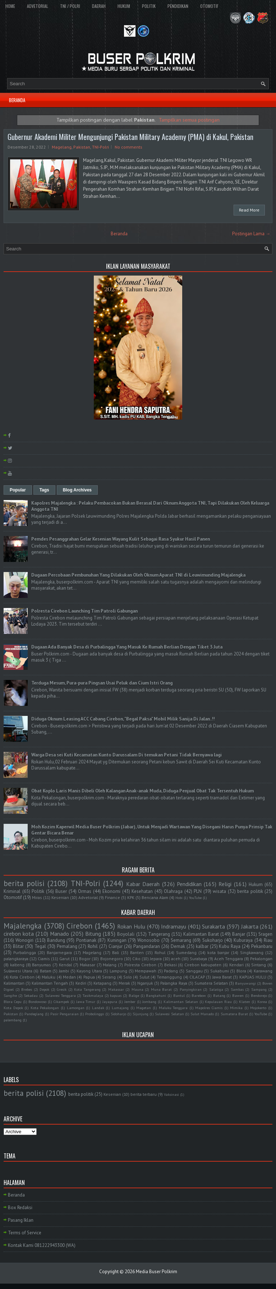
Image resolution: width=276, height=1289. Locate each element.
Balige (134, 995)
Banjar (238, 934)
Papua (89, 977)
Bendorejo (259, 995)
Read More (249, 210)
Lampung (118, 970)
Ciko (136, 958)
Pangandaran (146, 946)
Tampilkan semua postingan (189, 119)
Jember (129, 1001)
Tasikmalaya (93, 995)
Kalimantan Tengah (50, 983)
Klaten (244, 1001)
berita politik (250, 891)
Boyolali (125, 934)
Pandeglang (33, 1013)
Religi (224, 884)
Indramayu (173, 926)
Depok (44, 989)
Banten (137, 952)
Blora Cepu (13, 1001)
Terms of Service (24, 1233)
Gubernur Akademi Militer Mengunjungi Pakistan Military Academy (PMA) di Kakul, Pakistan (130, 136)
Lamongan (75, 1007)
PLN (198, 891)
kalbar (202, 946)
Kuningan (116, 940)
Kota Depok (13, 1007)
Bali (115, 952)
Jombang (149, 1001)
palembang (13, 1019)
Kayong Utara (89, 970)
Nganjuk (145, 983)
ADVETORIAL (37, 6)
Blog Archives (77, 490)
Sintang (258, 964)
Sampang (259, 989)
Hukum (256, 884)
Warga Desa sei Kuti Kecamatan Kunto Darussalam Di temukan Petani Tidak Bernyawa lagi (126, 755)
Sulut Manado (202, 1013)
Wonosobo (148, 940)
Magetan (143, 1007)
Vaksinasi (171, 1094)
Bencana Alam (155, 897)
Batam (45, 970)
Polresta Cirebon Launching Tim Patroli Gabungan (84, 611)
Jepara (156, 958)
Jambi (64, 970)
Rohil (93, 946)
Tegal (40, 946)
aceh (175, 958)
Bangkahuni (156, 995)
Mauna (137, 989)
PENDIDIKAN (177, 6)
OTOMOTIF (209, 6)
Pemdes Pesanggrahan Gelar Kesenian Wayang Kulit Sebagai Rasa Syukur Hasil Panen (120, 539)
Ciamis (44, 958)
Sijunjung (140, 1013)
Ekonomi (111, 891)
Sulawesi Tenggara (60, 995)
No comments (128, 147)
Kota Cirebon (22, 977)
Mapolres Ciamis (208, 1007)
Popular (18, 490)
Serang (109, 977)
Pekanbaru (261, 946)
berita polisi (24, 883)
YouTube (195, 897)
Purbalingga (24, 952)
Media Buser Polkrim (156, 1271)
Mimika (236, 1007)
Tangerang (159, 934)
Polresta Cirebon (140, 964)
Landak (98, 1007)
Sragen (265, 934)
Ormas (84, 891)
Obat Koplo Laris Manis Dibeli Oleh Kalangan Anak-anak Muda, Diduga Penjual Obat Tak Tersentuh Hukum (142, 791)
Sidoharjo (118, 1013)
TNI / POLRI (70, 6)
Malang (109, 964)
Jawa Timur (86, 1001)
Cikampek (61, 1001)
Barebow (199, 995)
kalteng (17, 964)
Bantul (179, 995)
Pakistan (81, 147)
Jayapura (109, 1001)
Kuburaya (243, 940)
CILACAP (197, 977)
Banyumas (41, 964)
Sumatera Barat (234, 1013)
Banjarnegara (59, 952)
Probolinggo (94, 1013)
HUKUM (124, 6)
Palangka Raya (173, 983)
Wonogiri (24, 940)
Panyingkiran (191, 989)
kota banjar (218, 952)
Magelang (62, 147)
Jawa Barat (222, 977)
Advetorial (88, 897)
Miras (37, 897)
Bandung (56, 940)
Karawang (263, 970)
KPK (130, 897)
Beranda (119, 234)
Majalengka (23, 926)
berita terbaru (143, 1094)
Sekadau (31, 995)
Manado (59, 933)
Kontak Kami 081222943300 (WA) (41, 1245)
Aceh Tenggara (228, 958)
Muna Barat (161, 989)
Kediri (80, 983)
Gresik (61, 989)
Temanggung (169, 977)
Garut (64, 958)
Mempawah (145, 970)
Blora (241, 970)
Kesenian (60, 897)
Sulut (144, 977)
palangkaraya (16, 958)
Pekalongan (261, 958)
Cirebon (79, 926)
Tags (44, 490)
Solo (127, 977)
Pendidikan (189, 884)
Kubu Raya (229, 946)
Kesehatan (142, 891)
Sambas (237, 989)
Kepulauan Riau (218, 1001)
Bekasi (170, 964)
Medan (69, 977)
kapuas (115, 995)
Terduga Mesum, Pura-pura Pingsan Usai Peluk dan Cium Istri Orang (101, 683)
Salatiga (216, 989)
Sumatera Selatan (211, 983)
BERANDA (17, 100)
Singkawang (251, 952)
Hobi (179, 897)
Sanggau (194, 970)
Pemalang (67, 946)
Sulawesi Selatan (169, 1013)
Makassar (116, 989)
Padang (171, 970)
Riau (268, 940)
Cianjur (116, 946)
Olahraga (173, 891)
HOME (10, 6)
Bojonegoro (111, 958)
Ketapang (102, 983)
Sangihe (10, 995)
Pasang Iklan (20, 1220)
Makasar (87, 964)
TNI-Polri (100, 147)
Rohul (160, 952)
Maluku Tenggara (173, 1007)
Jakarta (249, 926)
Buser (61, 891)
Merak (124, 983)
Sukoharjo (212, 940)
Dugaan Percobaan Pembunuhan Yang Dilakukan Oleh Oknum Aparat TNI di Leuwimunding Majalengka (138, 575)
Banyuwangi (245, 983)
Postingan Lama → (251, 234)
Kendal (65, 964)
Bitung (93, 933)
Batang (219, 995)
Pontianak (86, 940)
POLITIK (149, 6)
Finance (112, 897)
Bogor (85, 958)
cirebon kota (19, 933)
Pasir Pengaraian (64, 1013)
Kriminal (12, 891)
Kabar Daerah (143, 884)
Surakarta (213, 926)
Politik (38, 891)
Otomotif (13, 897)
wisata (219, 891)
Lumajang (120, 1007)
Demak (178, 946)
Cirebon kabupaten (202, 964)
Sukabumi (219, 970)
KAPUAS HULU (252, 977)
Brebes (26, 989)
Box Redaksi (20, 1207)
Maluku (48, 977)
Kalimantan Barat (201, 934)
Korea (262, 1001)
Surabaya (198, 958)
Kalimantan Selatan (181, 1001)
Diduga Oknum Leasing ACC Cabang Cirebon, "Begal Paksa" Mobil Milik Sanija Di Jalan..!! (123, 719)
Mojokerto (258, 1007)
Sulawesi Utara (18, 970)
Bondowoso (37, 1001)
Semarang (181, 940)
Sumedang (186, 952)
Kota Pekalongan (45, 1007)
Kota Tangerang (87, 989)
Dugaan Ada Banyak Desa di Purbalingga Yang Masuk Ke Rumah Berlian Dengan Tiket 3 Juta (126, 647)
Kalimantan (14, 983)
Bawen (238, 995)
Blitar (18, 946)
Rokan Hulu (131, 926)
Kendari (236, 964)
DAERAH (99, 6)
